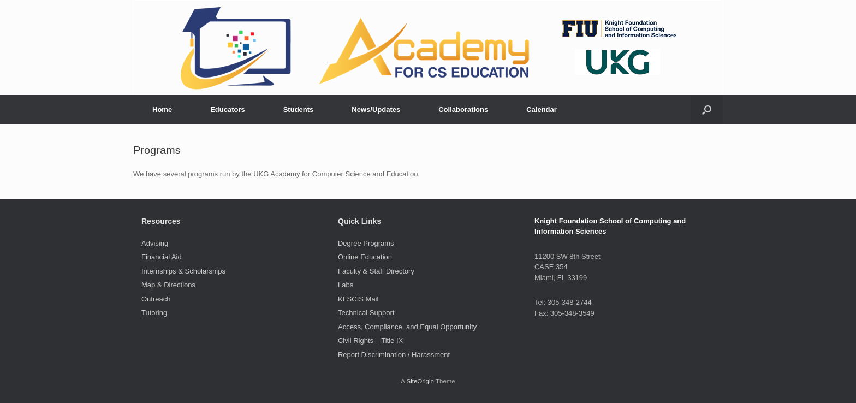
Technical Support (366, 313)
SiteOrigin (420, 381)
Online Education (365, 257)
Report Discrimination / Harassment (394, 355)
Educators (227, 109)
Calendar (541, 109)
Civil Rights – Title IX (370, 340)
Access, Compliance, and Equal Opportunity (407, 327)
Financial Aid (161, 257)
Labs (345, 285)
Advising (154, 243)
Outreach (155, 299)
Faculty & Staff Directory (376, 271)
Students (298, 109)
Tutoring (154, 313)
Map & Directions (168, 285)
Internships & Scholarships (183, 271)
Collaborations (463, 109)
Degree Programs (366, 243)
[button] (707, 109)
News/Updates (376, 109)
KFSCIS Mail (358, 299)
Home (162, 109)
